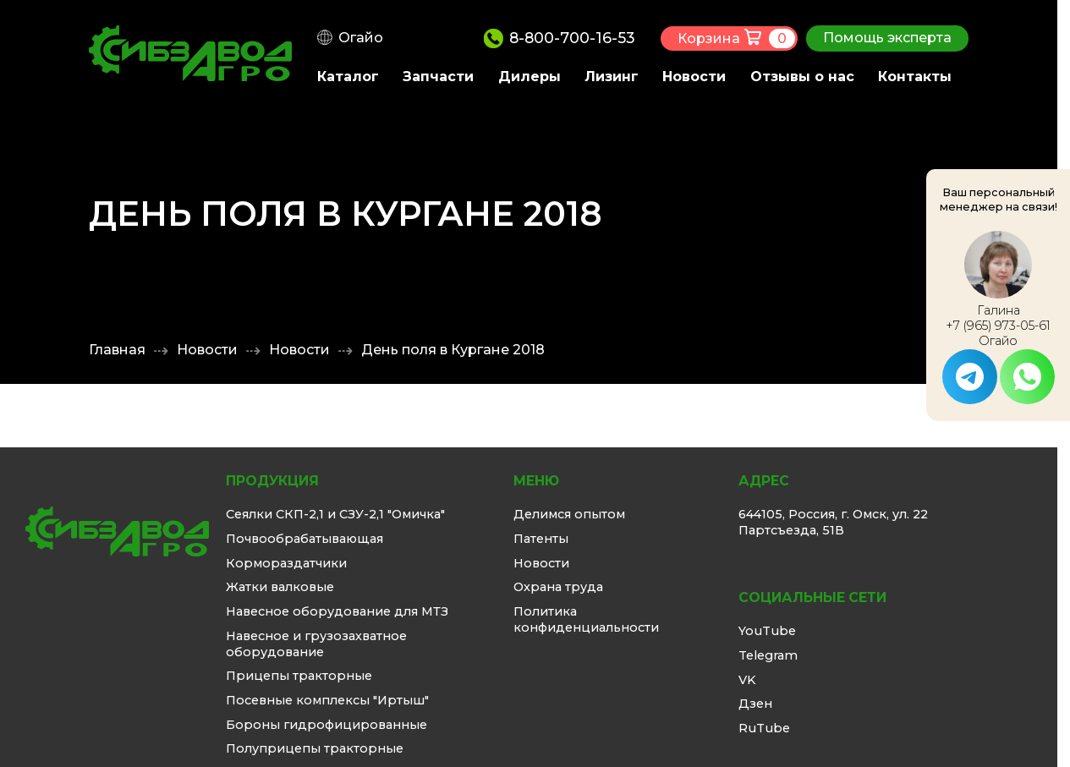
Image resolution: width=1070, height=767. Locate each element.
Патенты (540, 538)
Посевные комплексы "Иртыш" (327, 700)
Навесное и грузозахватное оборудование (316, 644)
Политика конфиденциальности (586, 619)
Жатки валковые (280, 586)
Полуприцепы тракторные (314, 748)
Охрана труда (558, 586)
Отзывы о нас (802, 76)
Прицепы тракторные (299, 675)
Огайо (360, 38)
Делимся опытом (569, 514)
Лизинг (611, 76)
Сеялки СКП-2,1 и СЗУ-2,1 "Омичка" (335, 514)
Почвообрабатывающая (304, 538)
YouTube (767, 630)
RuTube (764, 728)
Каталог (348, 76)
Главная (117, 350)
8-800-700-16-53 (572, 38)
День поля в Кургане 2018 (453, 350)
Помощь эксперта (887, 38)
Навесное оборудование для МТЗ (337, 611)
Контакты (915, 76)
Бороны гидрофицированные (326, 724)
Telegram (768, 655)
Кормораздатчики (286, 563)
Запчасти (438, 76)
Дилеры (529, 76)
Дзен (755, 703)
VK (747, 680)
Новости (694, 76)
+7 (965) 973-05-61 (998, 325)
